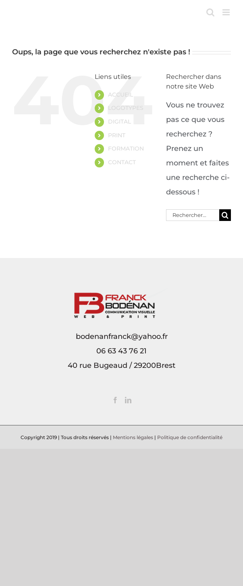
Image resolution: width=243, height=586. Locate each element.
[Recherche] (225, 215)
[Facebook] (115, 400)
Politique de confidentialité (189, 437)
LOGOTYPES (125, 107)
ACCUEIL (120, 94)
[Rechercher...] (192, 215)
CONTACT (122, 162)
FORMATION (126, 148)
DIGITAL (119, 121)
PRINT (116, 135)
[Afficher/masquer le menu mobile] (226, 12)
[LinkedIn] (128, 400)
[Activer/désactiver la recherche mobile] (210, 12)
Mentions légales (133, 437)
